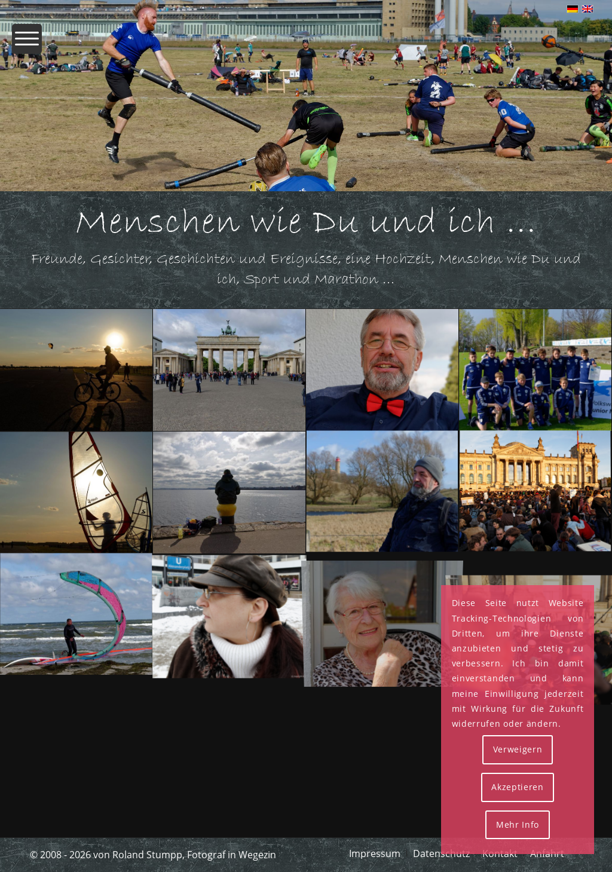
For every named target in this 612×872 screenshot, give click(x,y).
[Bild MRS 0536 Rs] (76, 614)
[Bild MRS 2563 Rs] (382, 493)
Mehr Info (517, 824)
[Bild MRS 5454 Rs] (229, 370)
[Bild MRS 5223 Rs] (382, 614)
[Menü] (27, 45)
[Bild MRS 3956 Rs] (229, 493)
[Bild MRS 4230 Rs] (76, 370)
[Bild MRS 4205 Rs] (76, 493)
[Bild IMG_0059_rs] (229, 614)
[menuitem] (27, 45)
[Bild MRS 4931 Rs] (535, 370)
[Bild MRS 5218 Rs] (382, 370)
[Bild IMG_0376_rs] (535, 493)
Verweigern (518, 749)
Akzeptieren (517, 787)
